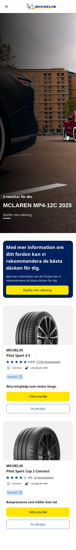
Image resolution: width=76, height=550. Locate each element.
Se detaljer (38, 409)
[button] (33, 361)
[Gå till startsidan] (41, 6)
